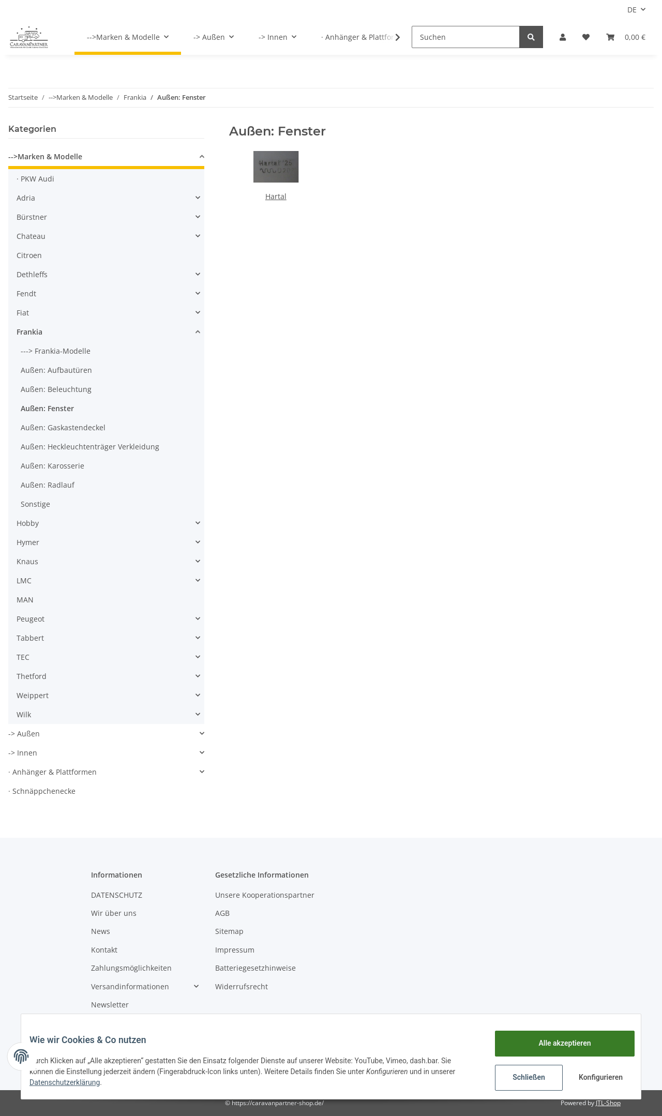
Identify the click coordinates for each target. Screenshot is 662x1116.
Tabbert (30, 638)
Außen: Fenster (47, 408)
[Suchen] (466, 37)
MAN (25, 600)
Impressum (234, 950)
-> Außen (24, 733)
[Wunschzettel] (586, 37)
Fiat (23, 313)
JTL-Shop (608, 1102)
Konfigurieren (593, 1077)
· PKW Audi (35, 179)
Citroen (29, 255)
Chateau (31, 236)
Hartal (276, 196)
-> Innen (22, 753)
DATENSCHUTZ (116, 895)
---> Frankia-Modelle (56, 351)
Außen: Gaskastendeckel (63, 427)
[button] (562, 37)
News (100, 931)
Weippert (33, 695)
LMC (24, 580)
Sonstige (35, 504)
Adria (26, 198)
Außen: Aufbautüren (56, 370)
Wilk (24, 714)
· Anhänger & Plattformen (52, 772)
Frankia (29, 332)
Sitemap (229, 931)
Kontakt (104, 950)
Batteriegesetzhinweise (255, 968)
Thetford (32, 676)
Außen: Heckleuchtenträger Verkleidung (90, 446)
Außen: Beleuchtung (56, 389)
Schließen (520, 1077)
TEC (23, 657)
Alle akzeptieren (556, 1043)
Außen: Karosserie (52, 466)
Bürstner (32, 217)
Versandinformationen (130, 986)
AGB (222, 913)
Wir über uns (114, 913)
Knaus (27, 561)
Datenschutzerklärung (73, 1082)
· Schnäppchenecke (42, 791)
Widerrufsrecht (241, 986)
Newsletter (110, 1004)
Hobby (28, 523)
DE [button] (632, 9)
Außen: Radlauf (47, 485)
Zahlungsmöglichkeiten (131, 968)
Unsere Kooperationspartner (264, 895)
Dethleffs (32, 274)
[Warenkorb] (626, 37)
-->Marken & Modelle (45, 156)
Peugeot (30, 619)
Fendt (26, 293)
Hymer (28, 542)
